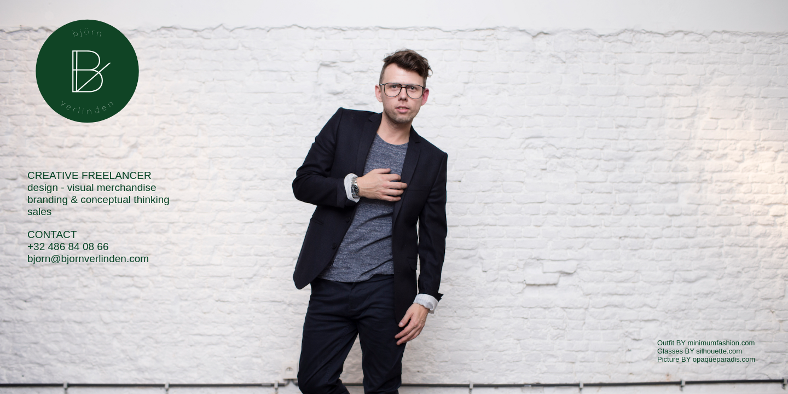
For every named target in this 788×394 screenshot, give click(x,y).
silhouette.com (719, 351)
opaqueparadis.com (724, 359)
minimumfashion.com (721, 343)
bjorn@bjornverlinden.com (88, 258)
